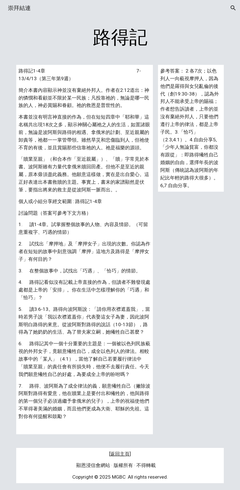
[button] (233, 8)
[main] (119, 37)
